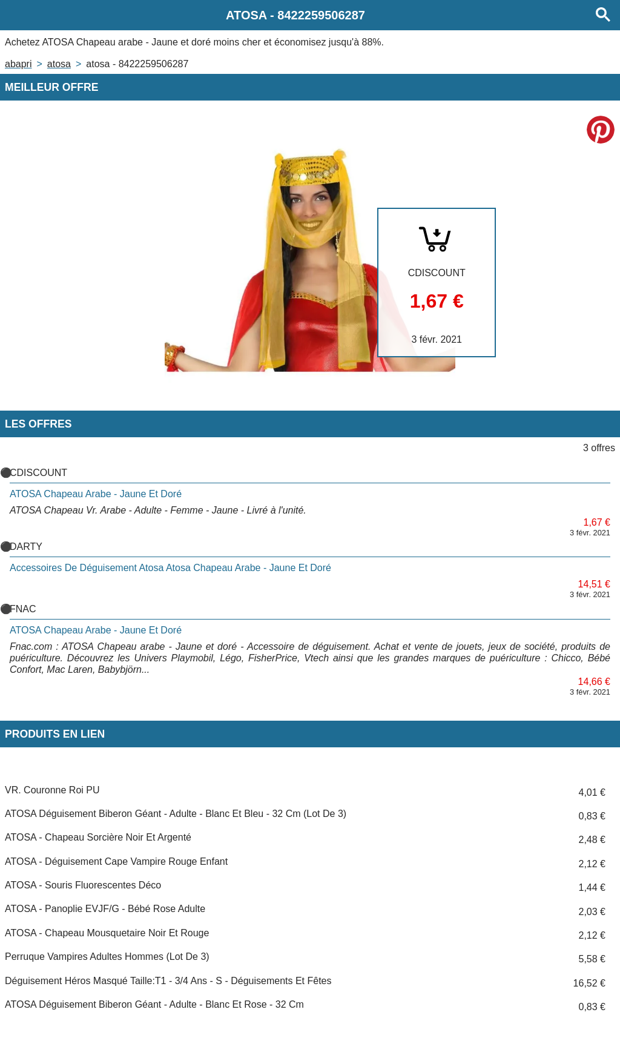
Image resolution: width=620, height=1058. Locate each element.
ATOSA (59, 64)
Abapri (18, 64)
